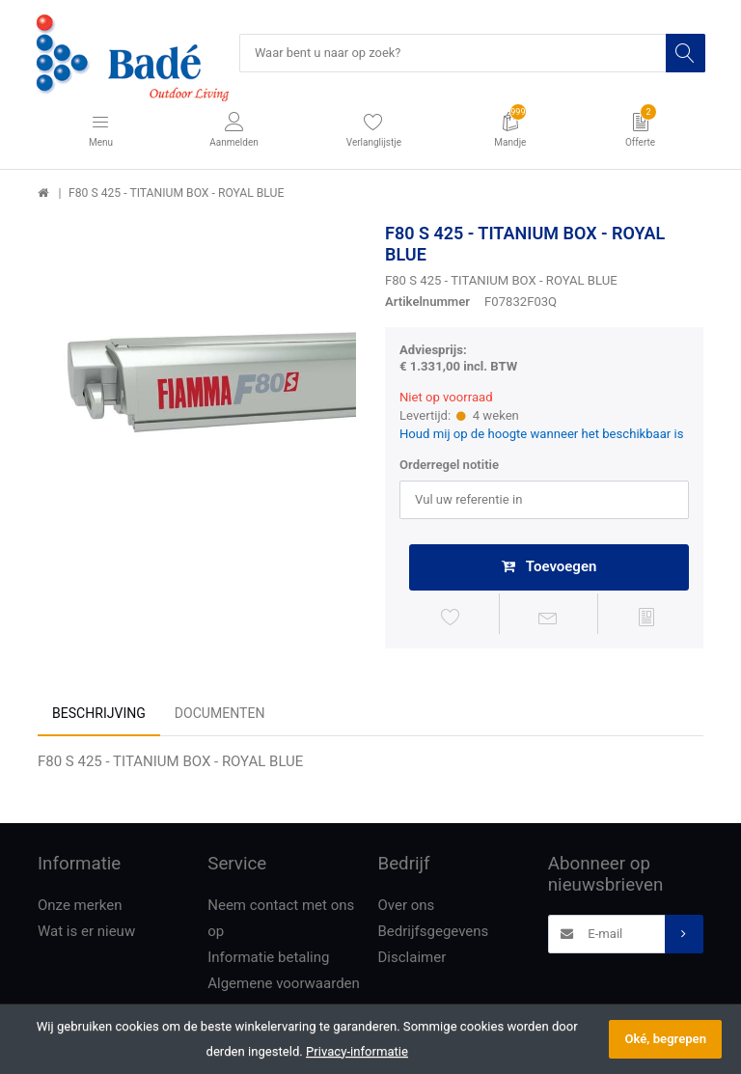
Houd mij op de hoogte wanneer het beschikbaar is (541, 434)
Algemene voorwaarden (283, 985)
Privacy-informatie (357, 1051)
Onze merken (80, 907)
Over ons (406, 907)
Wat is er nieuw (86, 933)
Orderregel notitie (449, 465)
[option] (197, 383)
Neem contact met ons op (280, 920)
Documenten (220, 716)
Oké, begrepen (665, 1039)
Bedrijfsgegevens (433, 933)
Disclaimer (412, 959)
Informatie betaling (268, 959)
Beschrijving (99, 716)
